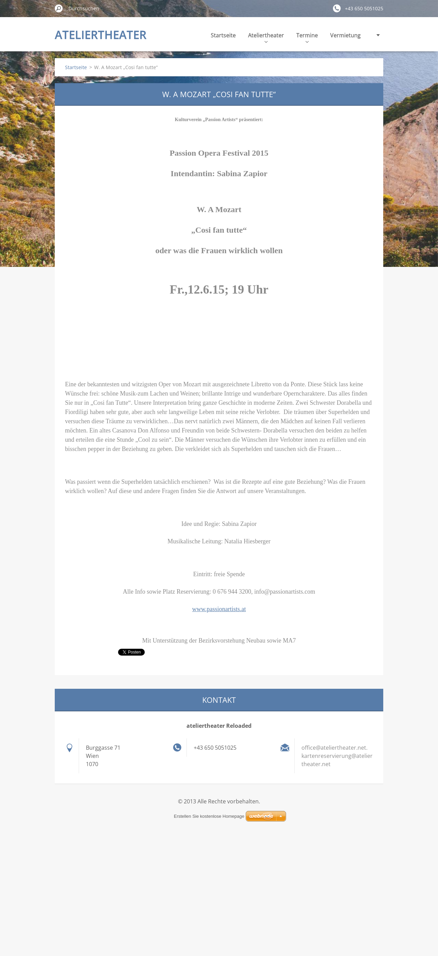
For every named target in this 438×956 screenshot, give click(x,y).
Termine (307, 37)
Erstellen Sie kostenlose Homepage (209, 816)
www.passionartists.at (219, 609)
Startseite (223, 35)
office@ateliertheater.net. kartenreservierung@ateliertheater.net (337, 756)
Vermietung (345, 35)
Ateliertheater (266, 37)
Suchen (59, 8)
